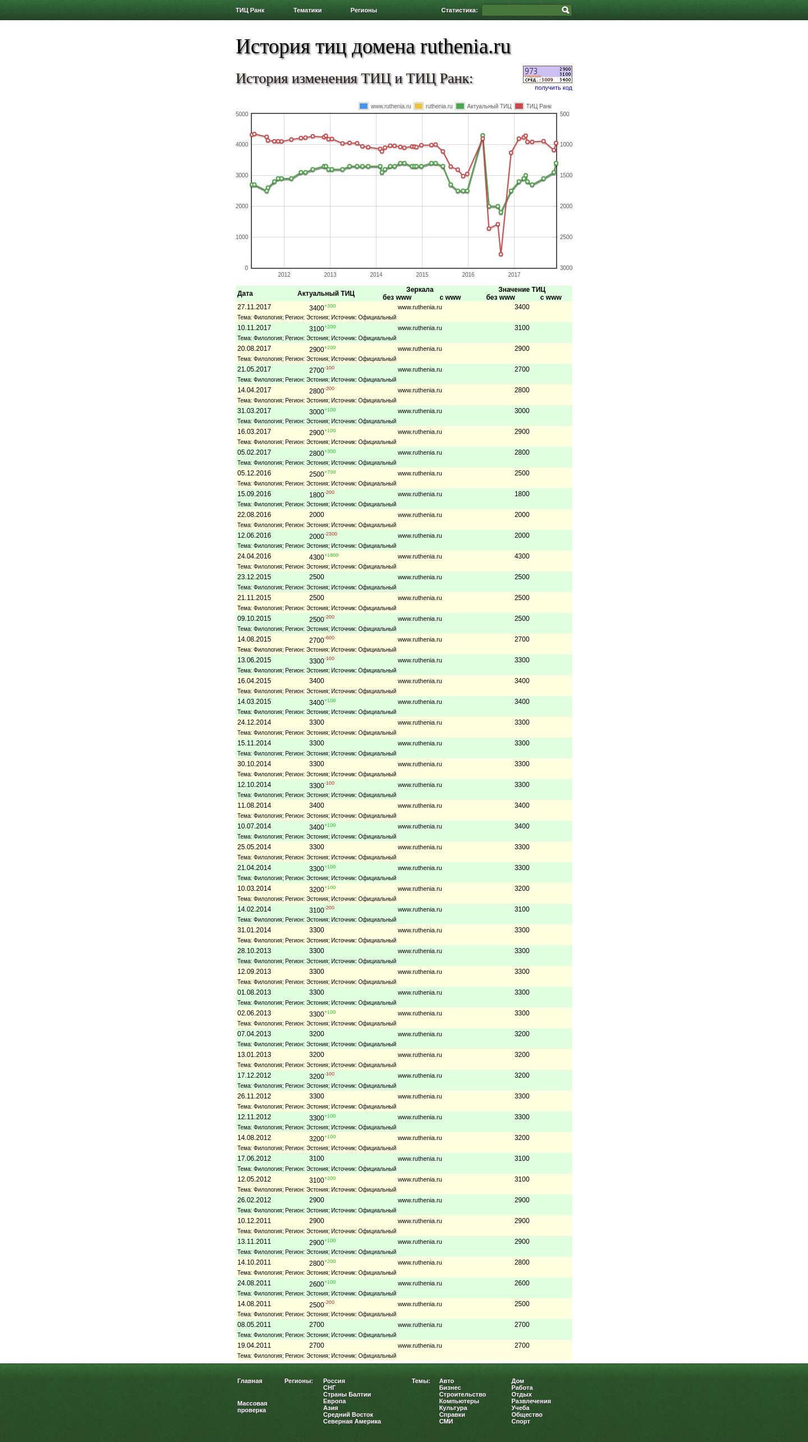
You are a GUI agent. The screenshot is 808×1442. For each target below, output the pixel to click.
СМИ (446, 1421)
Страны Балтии (347, 1394)
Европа (334, 1401)
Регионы (364, 10)
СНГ (329, 1387)
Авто (446, 1380)
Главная (250, 1380)
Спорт (521, 1421)
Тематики (307, 10)
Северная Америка (352, 1421)
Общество (527, 1414)
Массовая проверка (252, 1406)
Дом (518, 1380)
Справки (452, 1414)
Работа (522, 1387)
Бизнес (450, 1387)
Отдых (522, 1394)
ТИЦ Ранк (250, 10)
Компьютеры (459, 1401)
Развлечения (532, 1401)
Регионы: (298, 1380)
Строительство (462, 1394)
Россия (334, 1380)
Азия (330, 1407)
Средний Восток (348, 1414)
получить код (553, 87)
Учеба (521, 1407)
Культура (453, 1407)
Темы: (421, 1380)
